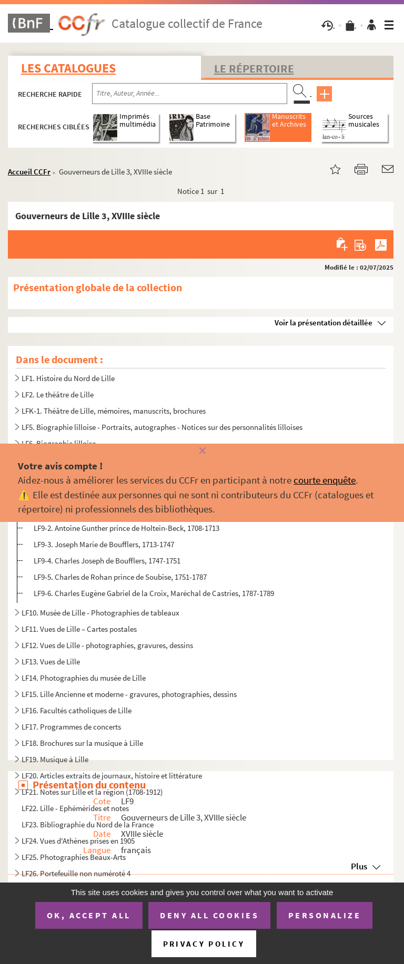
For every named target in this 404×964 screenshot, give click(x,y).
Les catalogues (68, 68)
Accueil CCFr (29, 172)
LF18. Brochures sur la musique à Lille (82, 743)
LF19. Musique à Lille (55, 759)
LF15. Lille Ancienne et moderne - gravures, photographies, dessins (129, 694)
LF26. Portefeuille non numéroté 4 (76, 873)
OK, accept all (89, 915)
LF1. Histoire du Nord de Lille (68, 378)
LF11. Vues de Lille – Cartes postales (79, 629)
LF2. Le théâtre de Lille (58, 394)
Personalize (324, 915)
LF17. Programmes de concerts (71, 727)
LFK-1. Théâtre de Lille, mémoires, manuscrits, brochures (114, 411)
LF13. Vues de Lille (51, 661)
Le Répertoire (254, 68)
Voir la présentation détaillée (323, 322)
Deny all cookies (209, 915)
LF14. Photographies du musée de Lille (84, 678)
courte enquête (325, 480)
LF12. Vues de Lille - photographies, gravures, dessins (107, 645)
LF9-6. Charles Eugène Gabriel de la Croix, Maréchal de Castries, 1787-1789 (154, 593)
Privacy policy (204, 944)
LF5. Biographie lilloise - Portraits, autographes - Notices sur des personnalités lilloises (162, 427)
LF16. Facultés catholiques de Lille (77, 710)
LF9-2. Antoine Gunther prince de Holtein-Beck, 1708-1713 (126, 528)
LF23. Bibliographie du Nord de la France (88, 824)
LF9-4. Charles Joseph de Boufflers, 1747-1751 (107, 561)
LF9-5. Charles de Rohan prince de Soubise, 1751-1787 (120, 577)
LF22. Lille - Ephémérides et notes (76, 808)
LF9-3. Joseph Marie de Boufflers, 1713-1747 (104, 544)
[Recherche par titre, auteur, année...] (189, 93)
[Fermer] (201, 451)
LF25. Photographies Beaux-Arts (74, 857)
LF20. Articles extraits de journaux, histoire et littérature (112, 776)
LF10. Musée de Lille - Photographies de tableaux (100, 613)
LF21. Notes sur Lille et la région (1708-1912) (92, 792)
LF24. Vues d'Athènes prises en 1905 (78, 841)
